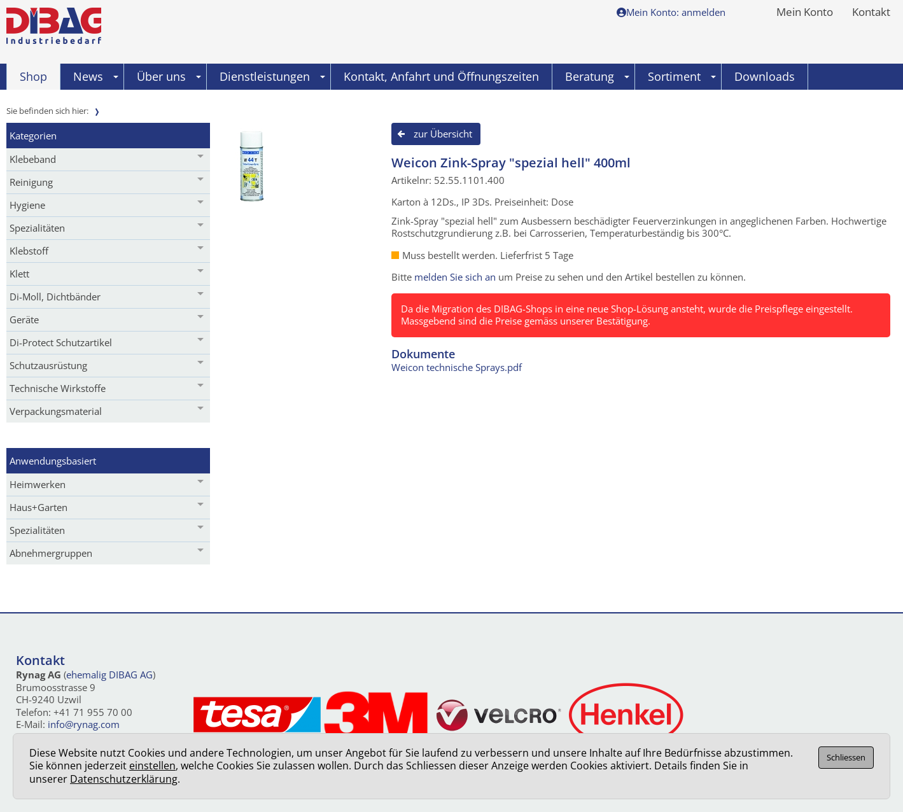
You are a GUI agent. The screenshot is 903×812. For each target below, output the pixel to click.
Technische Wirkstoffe (58, 388)
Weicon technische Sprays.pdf (456, 367)
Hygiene (27, 205)
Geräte (24, 319)
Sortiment (682, 76)
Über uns (169, 76)
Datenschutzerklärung (124, 779)
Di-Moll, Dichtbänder (55, 296)
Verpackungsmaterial (56, 411)
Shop (33, 76)
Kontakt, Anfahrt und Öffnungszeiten (441, 76)
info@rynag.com (84, 724)
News (95, 76)
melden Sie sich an (455, 276)
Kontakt (871, 12)
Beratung (597, 76)
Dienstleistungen (272, 76)
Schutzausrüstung (48, 365)
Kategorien (33, 135)
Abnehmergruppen (51, 553)
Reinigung (31, 182)
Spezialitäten (37, 227)
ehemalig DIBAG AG (109, 674)
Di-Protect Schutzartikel (61, 342)
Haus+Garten (38, 507)
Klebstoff (29, 250)
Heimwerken (38, 484)
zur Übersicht (443, 133)
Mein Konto (804, 12)
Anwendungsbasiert (53, 460)
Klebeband (33, 159)
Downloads (764, 76)
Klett (19, 273)
